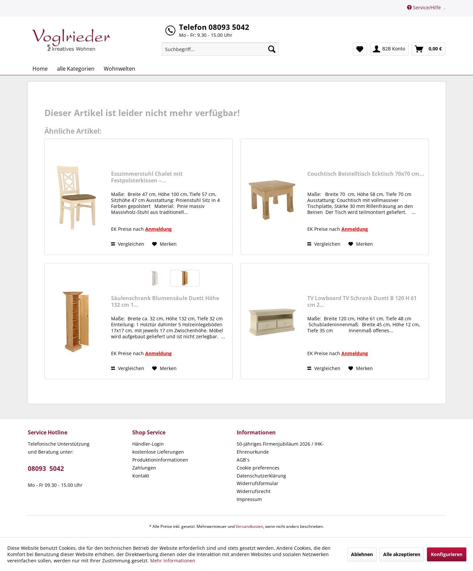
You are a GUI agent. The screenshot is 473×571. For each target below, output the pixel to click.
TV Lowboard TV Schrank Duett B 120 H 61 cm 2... (362, 301)
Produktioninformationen (160, 460)
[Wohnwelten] (119, 68)
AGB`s (243, 460)
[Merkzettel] (360, 49)
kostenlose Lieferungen (158, 452)
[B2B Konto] (389, 49)
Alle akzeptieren (401, 554)
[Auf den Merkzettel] (164, 244)
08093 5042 (46, 468)
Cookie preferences (258, 468)
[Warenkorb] (428, 49)
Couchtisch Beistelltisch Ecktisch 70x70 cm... (365, 173)
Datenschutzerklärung (261, 476)
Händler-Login (148, 444)
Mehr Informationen (172, 560)
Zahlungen (144, 468)
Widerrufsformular (257, 483)
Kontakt (140, 476)
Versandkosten (249, 526)
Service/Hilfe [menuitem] (424, 7)
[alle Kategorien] (75, 68)
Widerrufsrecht (253, 491)
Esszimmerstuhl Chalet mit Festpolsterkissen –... (147, 177)
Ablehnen (362, 554)
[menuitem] (220, 49)
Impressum (249, 499)
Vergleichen (127, 244)
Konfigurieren (446, 554)
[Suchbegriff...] (220, 49)
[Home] (40, 68)
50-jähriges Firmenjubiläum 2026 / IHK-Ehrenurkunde (280, 448)
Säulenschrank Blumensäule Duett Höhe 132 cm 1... (165, 301)
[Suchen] (272, 49)
